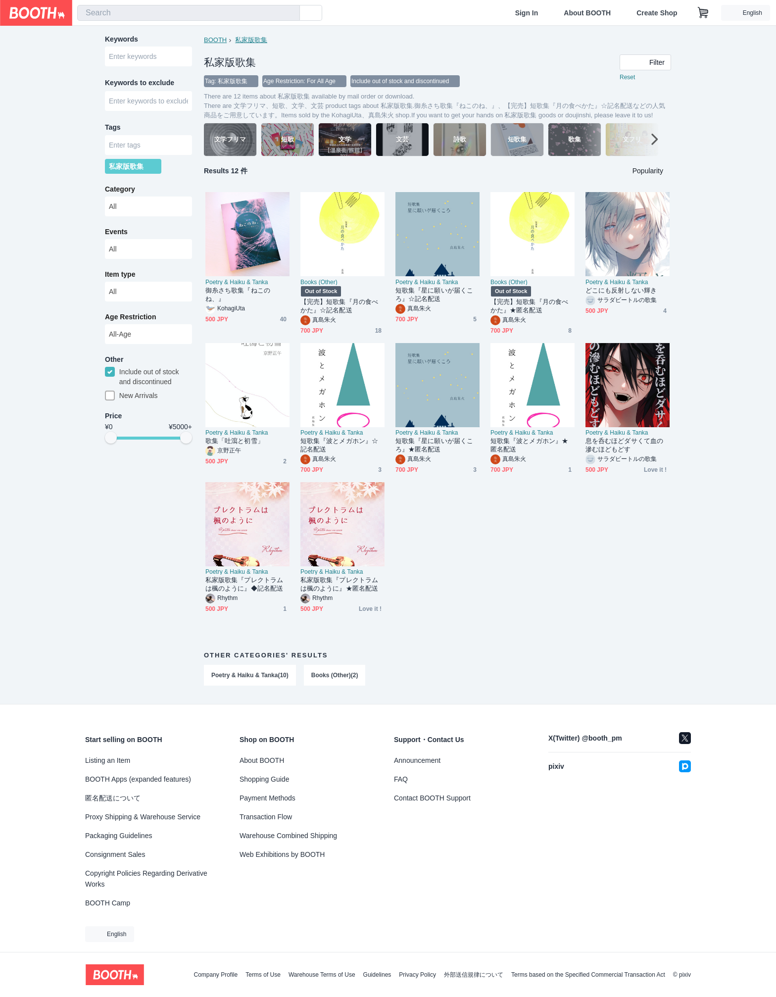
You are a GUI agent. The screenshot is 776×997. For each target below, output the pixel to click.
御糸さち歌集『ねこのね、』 (237, 294)
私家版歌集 (251, 40)
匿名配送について (113, 798)
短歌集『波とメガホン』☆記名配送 (339, 445)
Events (116, 232)
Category (120, 189)
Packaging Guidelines (118, 836)
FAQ (401, 779)
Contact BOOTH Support (432, 798)
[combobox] (188, 13)
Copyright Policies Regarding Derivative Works (146, 878)
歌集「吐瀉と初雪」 (234, 441)
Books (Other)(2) (334, 675)
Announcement (417, 760)
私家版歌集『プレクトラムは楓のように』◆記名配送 (244, 584)
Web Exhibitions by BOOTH (282, 854)
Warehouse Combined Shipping (288, 836)
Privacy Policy (417, 975)
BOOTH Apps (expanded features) (138, 779)
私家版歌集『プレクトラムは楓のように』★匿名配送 (339, 584)
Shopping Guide (264, 779)
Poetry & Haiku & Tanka (236, 282)
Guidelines (377, 975)
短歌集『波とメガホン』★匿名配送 (529, 445)
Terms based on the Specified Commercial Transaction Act (588, 975)
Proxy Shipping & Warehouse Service (142, 817)
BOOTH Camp (107, 903)
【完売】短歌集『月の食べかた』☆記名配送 (339, 306)
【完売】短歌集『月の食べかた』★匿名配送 (529, 306)
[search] (290, 13)
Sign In (526, 12)
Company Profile (216, 975)
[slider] (111, 439)
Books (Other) (319, 282)
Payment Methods (267, 798)
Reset (627, 77)
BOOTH (215, 40)
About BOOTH (587, 12)
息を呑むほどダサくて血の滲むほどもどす (624, 445)
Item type (120, 274)
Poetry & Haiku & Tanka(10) (250, 675)
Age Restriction (130, 317)
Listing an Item (107, 760)
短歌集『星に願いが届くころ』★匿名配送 (434, 445)
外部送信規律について (473, 975)
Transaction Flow (266, 817)
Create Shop (656, 12)
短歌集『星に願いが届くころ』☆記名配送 (434, 294)
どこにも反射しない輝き (621, 290)
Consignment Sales (115, 854)
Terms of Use (263, 975)
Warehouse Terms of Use (322, 975)
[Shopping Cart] (703, 13)
